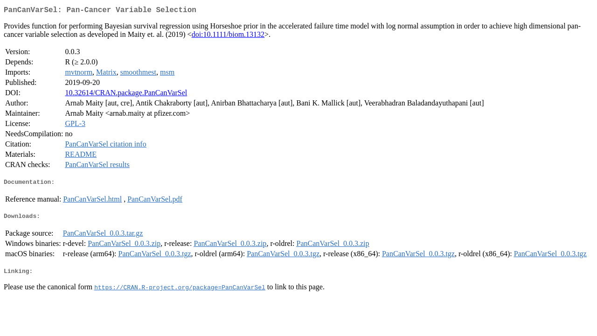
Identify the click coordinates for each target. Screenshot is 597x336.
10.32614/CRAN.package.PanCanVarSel (126, 94)
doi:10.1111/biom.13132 (228, 36)
